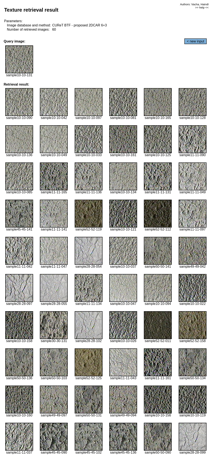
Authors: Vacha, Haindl (194, 4)
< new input (195, 41)
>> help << (202, 7)
